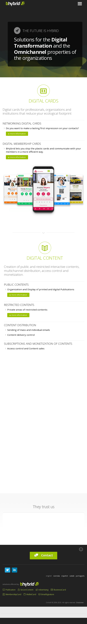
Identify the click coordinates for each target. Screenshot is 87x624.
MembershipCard (12, 594)
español (64, 576)
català (71, 576)
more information (16, 133)
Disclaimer (80, 602)
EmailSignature (46, 594)
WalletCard (30, 594)
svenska (56, 576)
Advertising (42, 589)
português (80, 576)
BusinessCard (58, 589)
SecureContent (25, 589)
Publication (9, 589)
